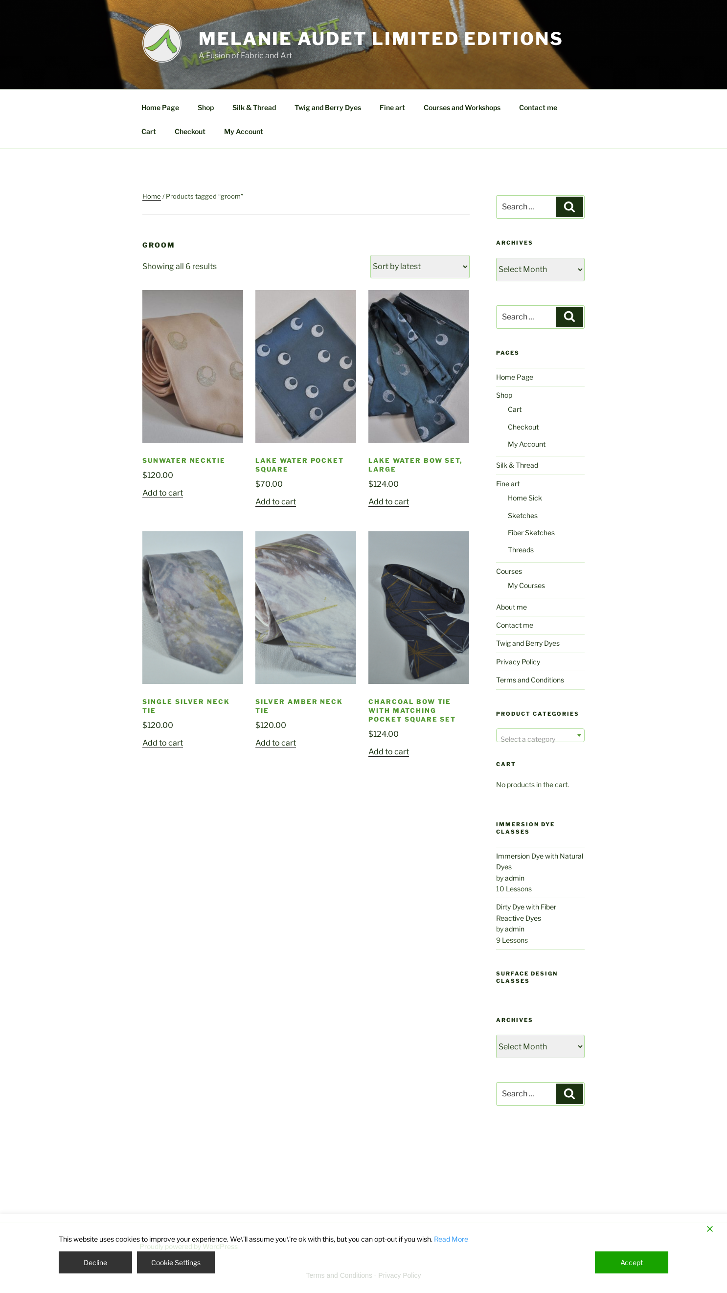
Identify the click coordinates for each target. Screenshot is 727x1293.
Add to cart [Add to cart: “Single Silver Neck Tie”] (162, 743)
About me (511, 607)
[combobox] (540, 735)
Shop (206, 107)
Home (151, 196)
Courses (509, 571)
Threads (521, 549)
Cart (148, 131)
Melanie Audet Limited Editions (381, 38)
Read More (451, 1239)
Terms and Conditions (530, 680)
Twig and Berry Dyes (328, 107)
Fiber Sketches (531, 532)
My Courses (526, 585)
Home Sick (525, 498)
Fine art (392, 107)
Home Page (160, 107)
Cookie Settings (176, 1262)
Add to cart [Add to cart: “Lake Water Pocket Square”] (275, 501)
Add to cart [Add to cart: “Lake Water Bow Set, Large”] (388, 501)
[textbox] (540, 739)
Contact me (538, 107)
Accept (631, 1262)
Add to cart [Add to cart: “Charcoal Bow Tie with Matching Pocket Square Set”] (388, 751)
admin (514, 878)
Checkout (190, 131)
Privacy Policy (518, 662)
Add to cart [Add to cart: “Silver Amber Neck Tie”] (275, 743)
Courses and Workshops (462, 107)
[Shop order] (420, 266)
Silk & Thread (254, 107)
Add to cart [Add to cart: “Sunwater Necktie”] (162, 493)
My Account (243, 131)
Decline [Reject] (95, 1262)
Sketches (523, 515)
